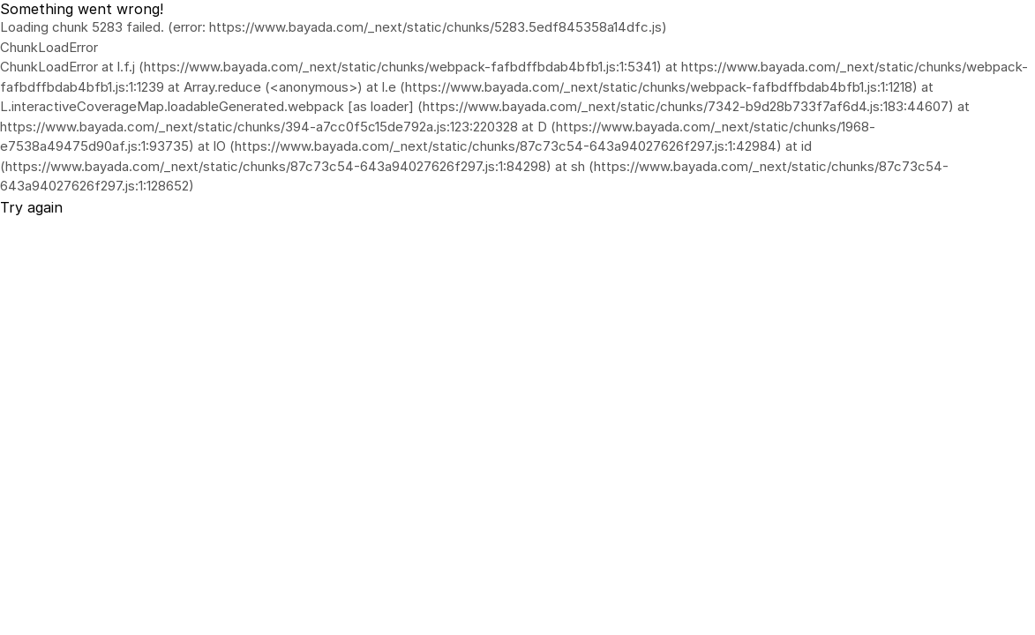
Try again (31, 207)
